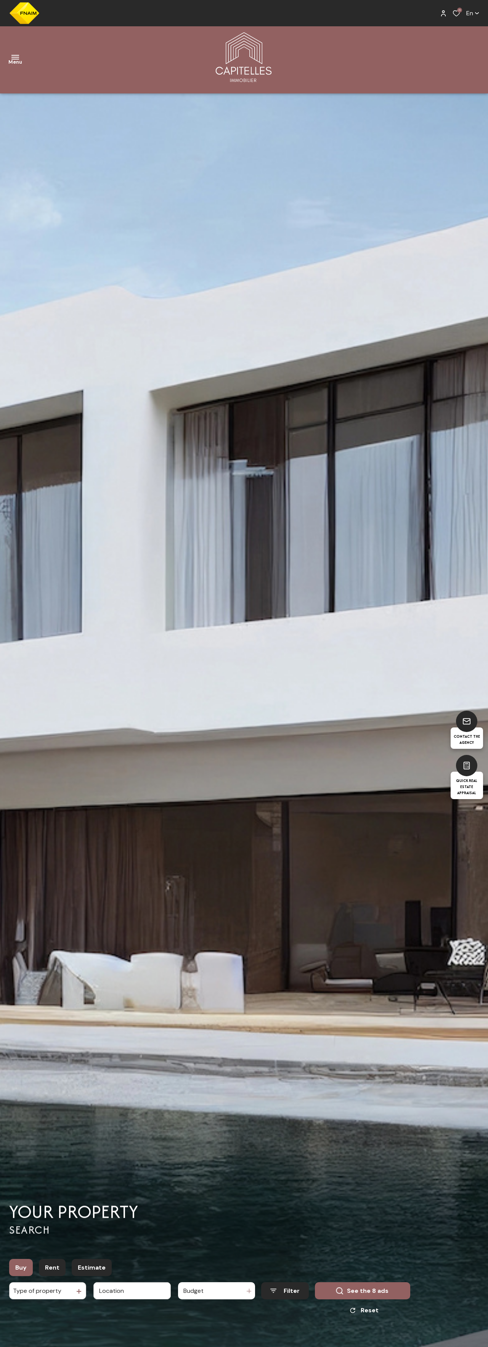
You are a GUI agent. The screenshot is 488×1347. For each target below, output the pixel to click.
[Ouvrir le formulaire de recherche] (285, 1290)
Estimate (92, 1268)
